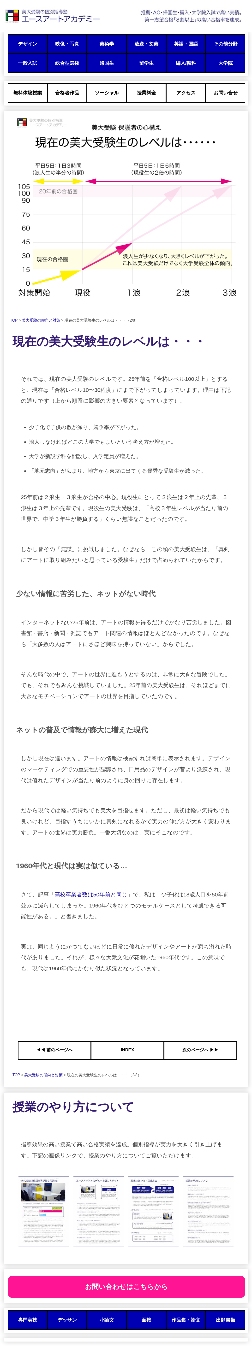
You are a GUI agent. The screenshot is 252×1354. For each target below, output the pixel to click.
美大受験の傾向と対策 (41, 320)
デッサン (67, 1320)
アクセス (186, 92)
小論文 (107, 1320)
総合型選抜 (67, 63)
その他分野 (226, 44)
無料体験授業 (27, 92)
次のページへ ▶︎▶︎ (200, 1050)
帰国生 (107, 63)
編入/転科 (186, 63)
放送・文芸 (146, 44)
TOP (14, 320)
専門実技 (27, 1320)
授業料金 (146, 92)
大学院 (225, 63)
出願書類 (225, 1320)
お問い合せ (226, 92)
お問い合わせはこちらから (126, 1286)
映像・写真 (67, 44)
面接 (146, 1320)
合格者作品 (67, 92)
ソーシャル (107, 92)
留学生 (146, 63)
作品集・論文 (186, 1320)
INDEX (127, 1050)
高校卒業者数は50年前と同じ (90, 894)
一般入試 (27, 63)
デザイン (27, 44)
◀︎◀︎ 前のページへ (54, 1050)
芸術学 (107, 44)
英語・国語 (186, 44)
